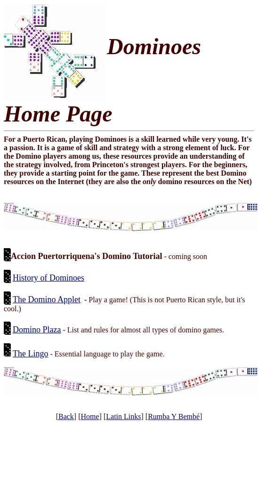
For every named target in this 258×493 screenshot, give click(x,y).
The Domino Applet (47, 299)
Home (90, 416)
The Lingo (30, 353)
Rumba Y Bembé (174, 416)
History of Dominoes (48, 278)
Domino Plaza (37, 329)
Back (66, 416)
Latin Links (123, 416)
